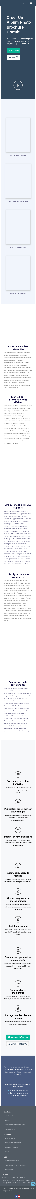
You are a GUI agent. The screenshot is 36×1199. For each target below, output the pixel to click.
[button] (31, 3)
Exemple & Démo (10, 1129)
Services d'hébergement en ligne (15, 1124)
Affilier (7, 1151)
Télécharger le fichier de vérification (15, 1165)
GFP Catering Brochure (18, 155)
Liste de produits (10, 1116)
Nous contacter (9, 1169)
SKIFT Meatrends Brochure (18, 201)
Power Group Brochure (18, 293)
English (24, 3)
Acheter (7, 1120)
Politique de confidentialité (13, 1143)
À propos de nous (10, 1138)
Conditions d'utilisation (11, 1147)
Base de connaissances (12, 1161)
